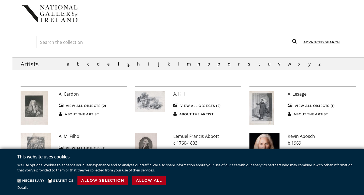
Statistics (63, 180)
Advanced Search (321, 42)
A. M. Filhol (69, 136)
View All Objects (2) (82, 105)
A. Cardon (69, 94)
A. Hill (179, 94)
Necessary (33, 180)
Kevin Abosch (301, 136)
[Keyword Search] (169, 42)
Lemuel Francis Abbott (196, 136)
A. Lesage (297, 94)
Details (22, 187)
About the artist (79, 114)
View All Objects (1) (311, 105)
